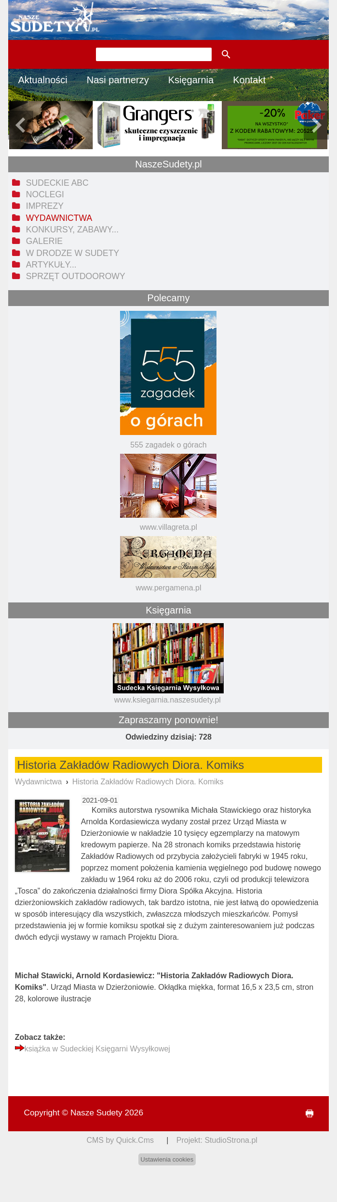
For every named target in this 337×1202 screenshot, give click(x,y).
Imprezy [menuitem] (45, 206)
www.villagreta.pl (168, 527)
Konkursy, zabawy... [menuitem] (72, 229)
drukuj (305, 1114)
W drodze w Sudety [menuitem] (73, 253)
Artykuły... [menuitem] (51, 264)
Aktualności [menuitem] (42, 80)
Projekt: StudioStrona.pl (216, 1140)
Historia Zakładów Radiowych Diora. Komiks (148, 782)
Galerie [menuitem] (44, 241)
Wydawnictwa (38, 782)
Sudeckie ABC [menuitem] (57, 183)
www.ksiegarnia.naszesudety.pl (167, 700)
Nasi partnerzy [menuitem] (118, 80)
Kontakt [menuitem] (249, 80)
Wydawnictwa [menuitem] (59, 218)
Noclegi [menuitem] (45, 194)
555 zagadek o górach (168, 445)
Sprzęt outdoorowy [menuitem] (75, 276)
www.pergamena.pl (168, 588)
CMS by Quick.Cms (120, 1140)
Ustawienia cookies (167, 1159)
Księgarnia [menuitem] (191, 80)
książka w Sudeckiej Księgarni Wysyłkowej (97, 1049)
